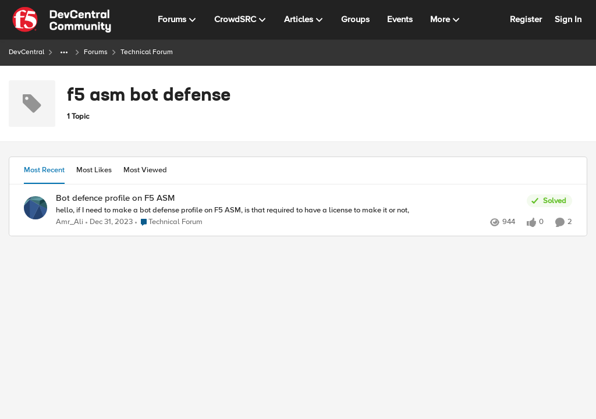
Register (526, 19)
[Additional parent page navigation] (64, 52)
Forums (96, 52)
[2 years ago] (109, 222)
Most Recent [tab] (44, 170)
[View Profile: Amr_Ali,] (35, 207)
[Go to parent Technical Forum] (169, 222)
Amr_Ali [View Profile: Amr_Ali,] (69, 222)
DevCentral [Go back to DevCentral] (26, 52)
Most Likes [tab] (94, 170)
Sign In (568, 19)
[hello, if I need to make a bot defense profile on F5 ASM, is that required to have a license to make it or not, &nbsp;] (288, 210)
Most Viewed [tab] (145, 170)
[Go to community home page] (62, 20)
